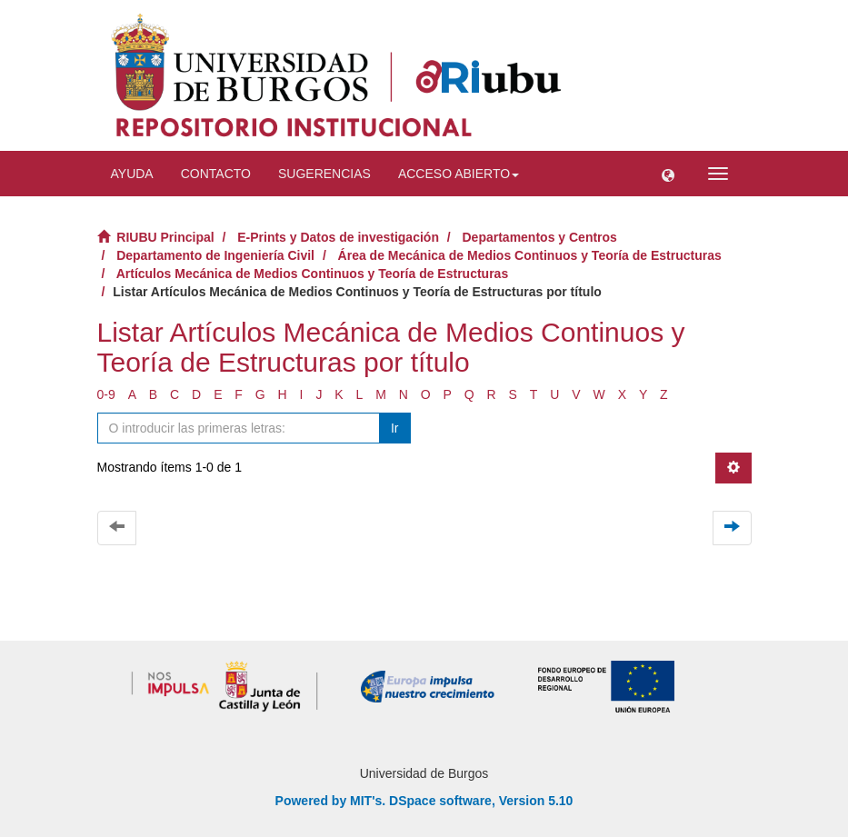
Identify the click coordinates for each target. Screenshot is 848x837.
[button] (668, 173)
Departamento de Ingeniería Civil (215, 255)
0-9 (106, 394)
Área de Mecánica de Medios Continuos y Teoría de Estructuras (530, 255)
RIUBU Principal (165, 237)
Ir (395, 428)
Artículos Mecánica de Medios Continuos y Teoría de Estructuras (312, 273)
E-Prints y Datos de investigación (338, 237)
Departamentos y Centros (540, 237)
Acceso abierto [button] (458, 173)
